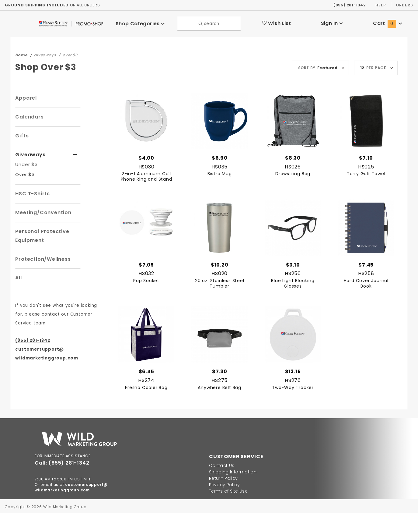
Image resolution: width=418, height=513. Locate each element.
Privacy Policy (223, 483)
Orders (404, 5)
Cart (387, 22)
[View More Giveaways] (75, 153)
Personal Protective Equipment (40, 234)
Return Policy (222, 477)
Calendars (28, 115)
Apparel (25, 96)
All (18, 275)
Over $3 (24, 172)
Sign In (332, 22)
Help (380, 5)
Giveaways (29, 153)
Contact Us (220, 464)
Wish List (276, 22)
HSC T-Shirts (31, 191)
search (209, 23)
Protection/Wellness (40, 257)
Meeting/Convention (40, 210)
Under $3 (25, 162)
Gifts (21, 134)
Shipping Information (229, 470)
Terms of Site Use (226, 489)
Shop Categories (140, 22)
